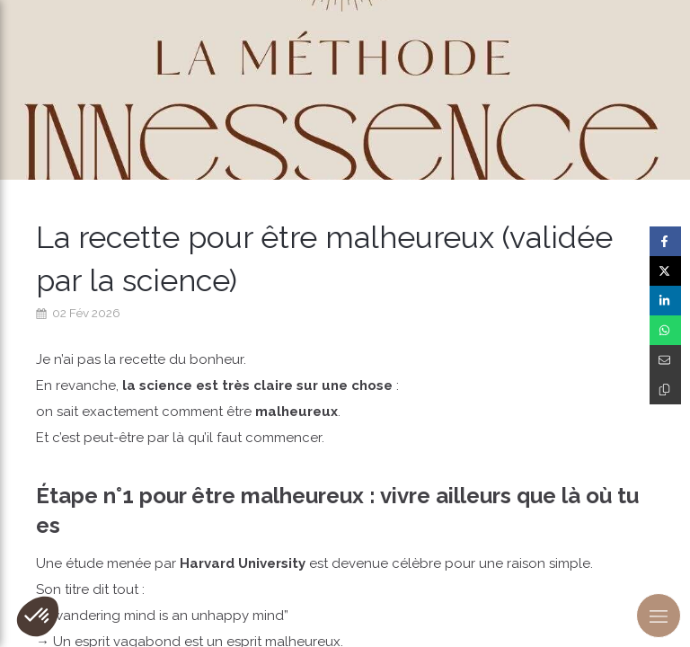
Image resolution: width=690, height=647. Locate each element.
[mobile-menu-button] (658, 615)
